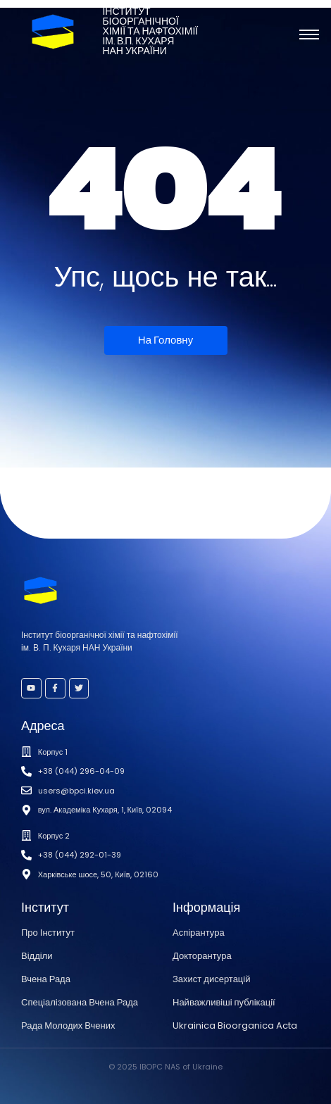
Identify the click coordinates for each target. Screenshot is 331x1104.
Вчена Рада (45, 979)
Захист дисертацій (211, 979)
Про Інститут (48, 932)
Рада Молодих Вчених (68, 1025)
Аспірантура (199, 932)
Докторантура (202, 955)
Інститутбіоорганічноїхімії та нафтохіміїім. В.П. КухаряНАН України (150, 31)
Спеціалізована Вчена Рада (79, 1002)
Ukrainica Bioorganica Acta (235, 1025)
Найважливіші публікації (224, 1002)
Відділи (36, 955)
